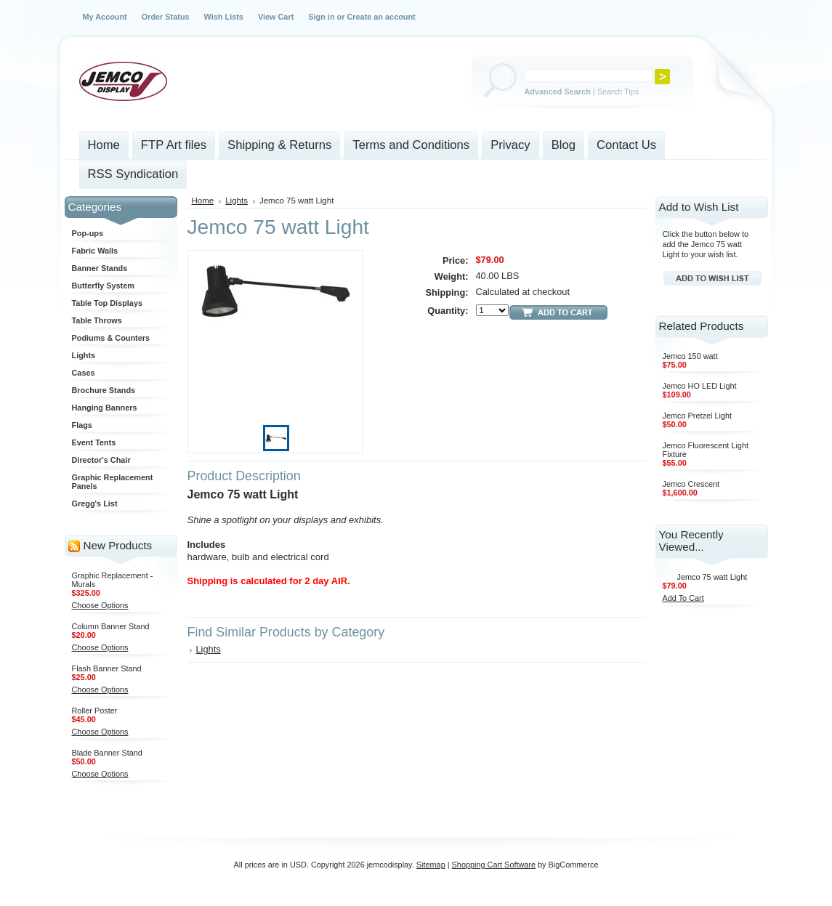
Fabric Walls (95, 250)
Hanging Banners (104, 407)
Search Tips (618, 91)
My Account (105, 16)
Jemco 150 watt (690, 356)
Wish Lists (223, 16)
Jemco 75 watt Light (712, 577)
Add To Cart (683, 598)
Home (203, 200)
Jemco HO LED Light (700, 385)
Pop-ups (88, 233)
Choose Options (100, 605)
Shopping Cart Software (494, 864)
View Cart (276, 16)
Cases (83, 372)
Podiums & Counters (111, 337)
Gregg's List (95, 503)
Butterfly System (103, 285)
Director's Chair (101, 460)
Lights (84, 355)
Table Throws (97, 320)
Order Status (166, 16)
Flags (82, 425)
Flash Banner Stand (107, 668)
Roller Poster (95, 710)
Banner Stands (100, 268)
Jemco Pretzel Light (697, 415)
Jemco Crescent (691, 484)
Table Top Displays (107, 303)
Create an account (381, 16)
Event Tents (94, 442)
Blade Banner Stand (107, 752)
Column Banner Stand (111, 626)
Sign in (321, 16)
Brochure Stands (104, 390)
